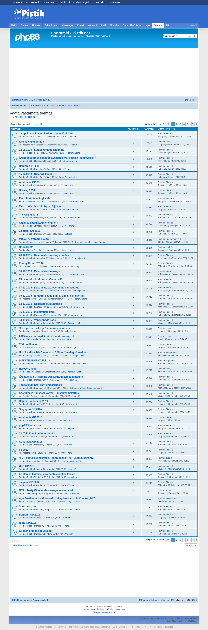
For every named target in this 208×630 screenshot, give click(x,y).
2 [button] (176, 124)
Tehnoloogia (51, 25)
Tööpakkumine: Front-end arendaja (40, 385)
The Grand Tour (28, 214)
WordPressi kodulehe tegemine (97, 627)
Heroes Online (27, 368)
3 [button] (180, 124)
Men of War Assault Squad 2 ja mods (41, 206)
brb (32, 145)
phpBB (94, 606)
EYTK (115, 627)
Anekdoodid (64, 2)
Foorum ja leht (73, 153)
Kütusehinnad (48, 2)
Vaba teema (74, 217)
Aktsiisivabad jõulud (31, 141)
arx (28, 493)
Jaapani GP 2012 (29, 482)
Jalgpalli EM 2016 (29, 230)
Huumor (36, 25)
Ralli (103, 25)
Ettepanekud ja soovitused (35, 530)
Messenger (67, 25)
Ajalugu (73, 347)
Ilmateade (17, 2)
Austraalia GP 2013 (30, 441)
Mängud (77, 266)
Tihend (57, 627)
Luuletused (115, 2)
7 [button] (193, 124)
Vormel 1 (92, 25)
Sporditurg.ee (27, 506)
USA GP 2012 (27, 466)
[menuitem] (46, 99)
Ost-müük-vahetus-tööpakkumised (91, 242)
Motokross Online (75, 627)
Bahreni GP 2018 (29, 166)
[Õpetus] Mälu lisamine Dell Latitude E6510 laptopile (51, 376)
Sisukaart (192, 25)
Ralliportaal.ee (137, 627)
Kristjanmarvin (33, 242)
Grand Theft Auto (132, 25)
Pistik (14, 25)
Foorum (158, 25)
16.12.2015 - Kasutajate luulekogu (39, 271)
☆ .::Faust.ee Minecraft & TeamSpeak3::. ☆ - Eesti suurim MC (56, 457)
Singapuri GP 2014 (30, 409)
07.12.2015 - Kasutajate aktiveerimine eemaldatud (49, 287)
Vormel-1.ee (124, 627)
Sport (72, 436)
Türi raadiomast (28, 344)
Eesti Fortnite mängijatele (34, 198)
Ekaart (80, 25)
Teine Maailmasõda (43, 627)
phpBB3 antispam (30, 425)
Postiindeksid (99, 2)
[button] (167, 124)
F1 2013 (23, 449)
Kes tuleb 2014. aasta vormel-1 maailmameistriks (49, 393)
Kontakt (184, 621)
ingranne (31, 363)
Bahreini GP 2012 (29, 514)
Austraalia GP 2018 (30, 182)
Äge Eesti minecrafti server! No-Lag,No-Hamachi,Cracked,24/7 (57, 498)
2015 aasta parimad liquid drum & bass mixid (46, 336)
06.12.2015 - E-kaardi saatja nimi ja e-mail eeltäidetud (51, 295)
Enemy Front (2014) (31, 263)
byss (29, 461)
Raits (29, 226)
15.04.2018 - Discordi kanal (35, 174)
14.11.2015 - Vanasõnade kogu (37, 320)
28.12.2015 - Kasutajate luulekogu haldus (44, 255)
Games (24, 25)
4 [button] (184, 124)
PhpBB (71, 428)
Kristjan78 (31, 355)
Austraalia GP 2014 (30, 417)
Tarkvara (72, 226)
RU (167, 25)
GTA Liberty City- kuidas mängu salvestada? (46, 490)
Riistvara (73, 380)
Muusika (114, 25)
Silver (63, 627)
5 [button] (187, 124)
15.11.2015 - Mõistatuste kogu (37, 312)
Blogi (169, 621)
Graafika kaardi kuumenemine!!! (38, 222)
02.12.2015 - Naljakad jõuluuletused (40, 303)
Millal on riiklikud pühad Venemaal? (40, 279)
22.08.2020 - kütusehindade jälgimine (41, 149)
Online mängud (81, 2)
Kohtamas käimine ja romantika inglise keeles (47, 474)
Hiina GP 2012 (27, 522)
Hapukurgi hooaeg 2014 (33, 401)
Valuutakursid (32, 2)
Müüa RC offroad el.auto (34, 239)
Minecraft (31, 501)
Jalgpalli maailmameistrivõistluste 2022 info (46, 133)
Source (30, 201)
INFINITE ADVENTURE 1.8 (35, 360)
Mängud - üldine (77, 201)
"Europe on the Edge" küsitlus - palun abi (44, 328)
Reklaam (192, 621)
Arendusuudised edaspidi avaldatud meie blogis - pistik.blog (56, 157)
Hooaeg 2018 (27, 190)
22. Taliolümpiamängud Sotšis (37, 433)
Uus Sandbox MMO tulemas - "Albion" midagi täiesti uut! (53, 352)
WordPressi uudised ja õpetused (159, 627)
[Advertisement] (123, 14)
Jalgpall (72, 136)
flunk (29, 250)
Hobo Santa (26, 247)
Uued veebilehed (72, 509)
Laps (147, 25)
